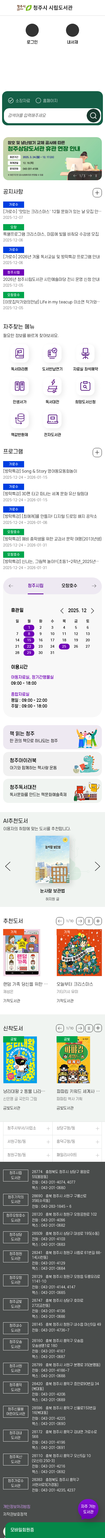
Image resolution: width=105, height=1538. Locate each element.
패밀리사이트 (67, 1155)
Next (90, 175)
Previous (75, 175)
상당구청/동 (66, 1128)
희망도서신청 (85, 402)
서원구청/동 (16, 1141)
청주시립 (36, 586)
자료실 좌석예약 (85, 369)
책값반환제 (19, 434)
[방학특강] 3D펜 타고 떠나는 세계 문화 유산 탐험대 (45, 494)
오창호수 (70, 586)
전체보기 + (97, 452)
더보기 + (98, 921)
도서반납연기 (52, 369)
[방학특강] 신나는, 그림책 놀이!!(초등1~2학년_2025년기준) (52, 561)
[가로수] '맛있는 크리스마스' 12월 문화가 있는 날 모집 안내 (52, 211)
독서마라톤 (19, 369)
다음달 (90, 610)
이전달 (63, 610)
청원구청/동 (16, 1155)
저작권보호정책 (15, 1514)
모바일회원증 (22, 1530)
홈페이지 (50, 100)
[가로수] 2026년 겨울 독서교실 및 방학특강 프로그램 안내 (51, 257)
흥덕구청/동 (66, 1141)
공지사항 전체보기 (97, 192)
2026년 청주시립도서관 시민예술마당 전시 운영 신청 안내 (51, 279)
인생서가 (19, 402)
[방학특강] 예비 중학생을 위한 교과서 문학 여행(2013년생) (52, 539)
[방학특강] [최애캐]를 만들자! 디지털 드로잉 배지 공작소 (50, 516)
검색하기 (93, 115)
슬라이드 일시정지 (96, 176)
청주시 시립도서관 (60, 8)
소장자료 (22, 100)
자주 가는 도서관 (88, 1509)
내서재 (72, 42)
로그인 (32, 42)
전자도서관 (52, 434)
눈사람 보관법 (52, 891)
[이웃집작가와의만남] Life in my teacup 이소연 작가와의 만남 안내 (52, 302)
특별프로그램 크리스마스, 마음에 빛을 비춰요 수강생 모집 (51, 234)
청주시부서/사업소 (21, 1128)
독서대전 (52, 402)
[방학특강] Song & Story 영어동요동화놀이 (40, 471)
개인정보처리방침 (16, 1507)
